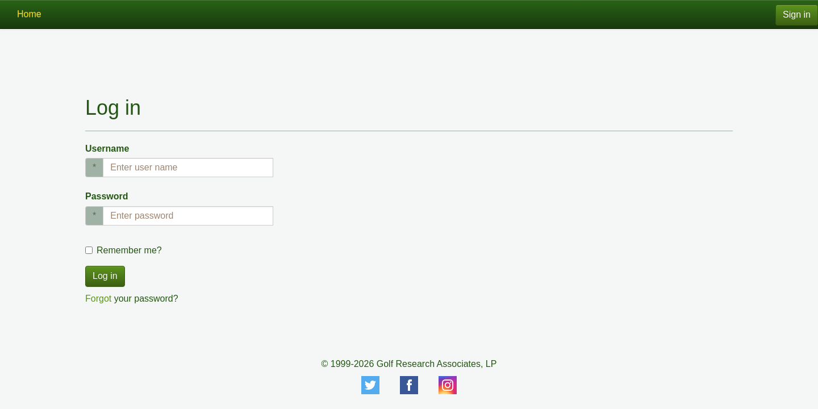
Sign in (797, 14)
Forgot (98, 298)
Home (29, 14)
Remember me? (129, 250)
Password (106, 196)
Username (107, 148)
